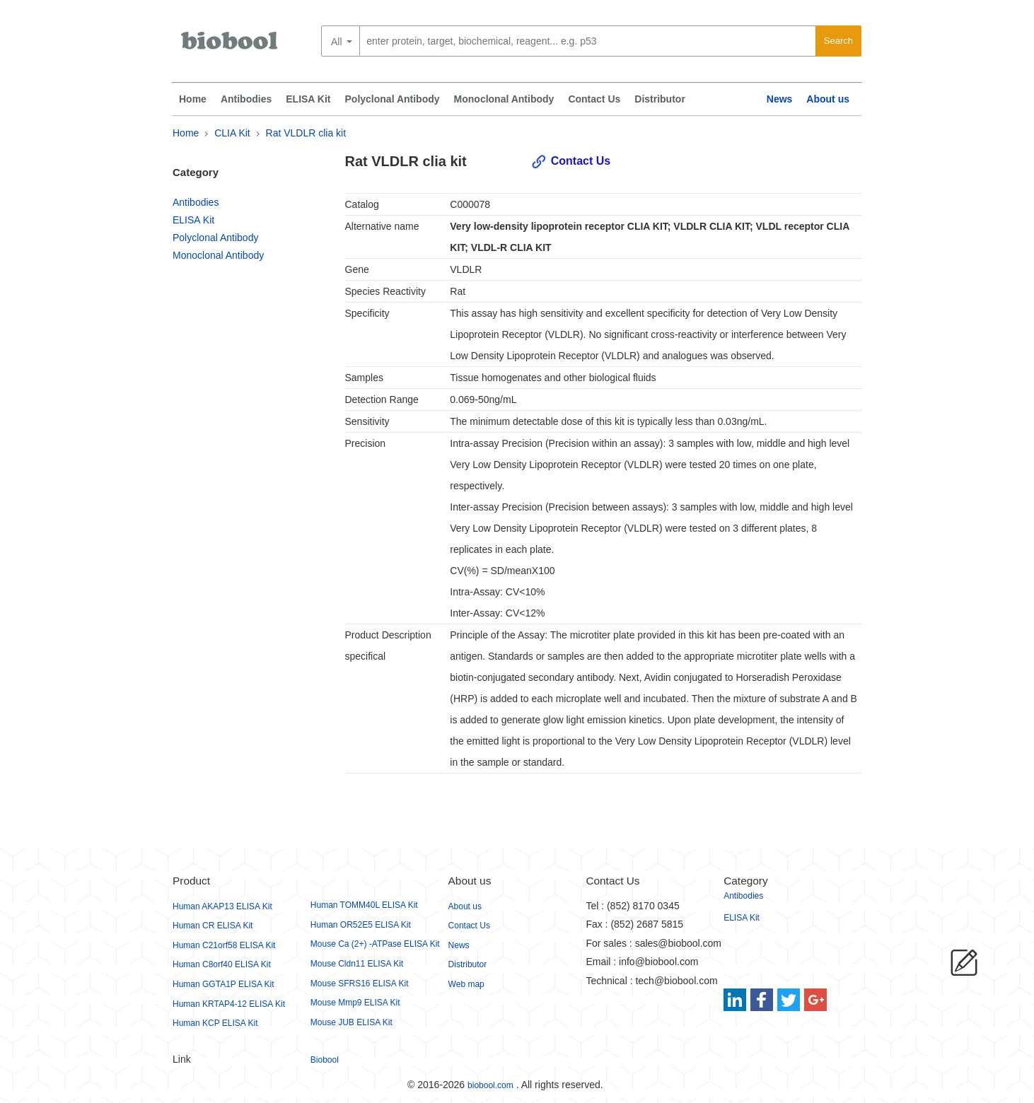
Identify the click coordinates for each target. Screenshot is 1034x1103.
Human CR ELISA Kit (212, 925)
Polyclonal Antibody (392, 99)
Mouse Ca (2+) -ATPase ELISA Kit (375, 944)
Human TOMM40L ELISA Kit (364, 905)
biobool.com (490, 1085)
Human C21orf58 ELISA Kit (224, 945)
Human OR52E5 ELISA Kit (360, 925)
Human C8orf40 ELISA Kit (222, 964)
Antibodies (246, 99)
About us (827, 99)
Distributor (659, 99)
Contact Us (594, 99)
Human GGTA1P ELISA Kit (223, 984)
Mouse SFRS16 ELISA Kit (359, 983)
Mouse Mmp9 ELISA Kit (355, 1003)
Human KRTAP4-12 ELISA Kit (229, 1004)
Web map (466, 984)
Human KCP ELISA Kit (215, 1023)
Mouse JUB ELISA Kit (351, 1022)
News (780, 99)
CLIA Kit (232, 133)
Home (193, 99)
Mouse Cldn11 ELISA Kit (356, 964)
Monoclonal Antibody (504, 99)
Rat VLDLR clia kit (306, 133)
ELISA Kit (308, 99)
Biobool (324, 1060)
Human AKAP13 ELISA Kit (222, 906)
